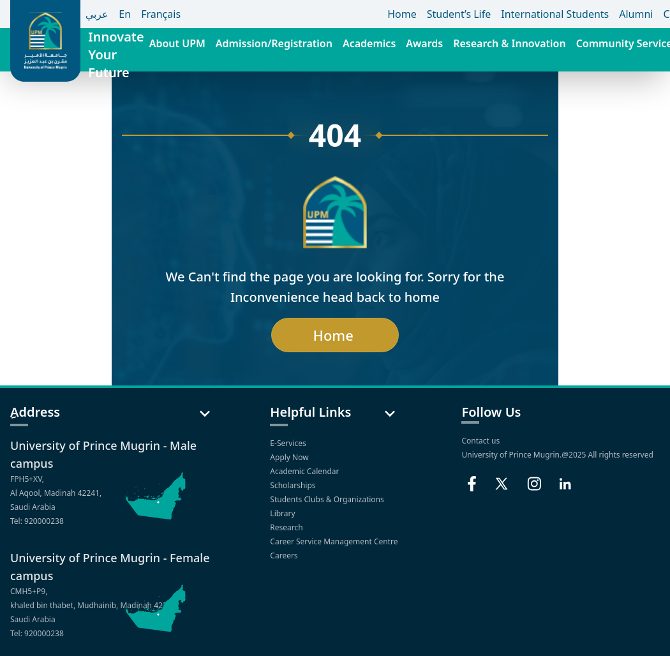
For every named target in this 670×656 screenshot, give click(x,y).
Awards (424, 43)
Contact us (480, 440)
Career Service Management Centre (334, 541)
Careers (284, 555)
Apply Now (290, 457)
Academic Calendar (305, 471)
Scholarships (293, 485)
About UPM (177, 43)
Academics (369, 43)
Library (283, 513)
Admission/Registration (274, 43)
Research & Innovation (509, 43)
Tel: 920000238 (37, 521)
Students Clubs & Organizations (328, 499)
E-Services (289, 443)
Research (287, 527)
